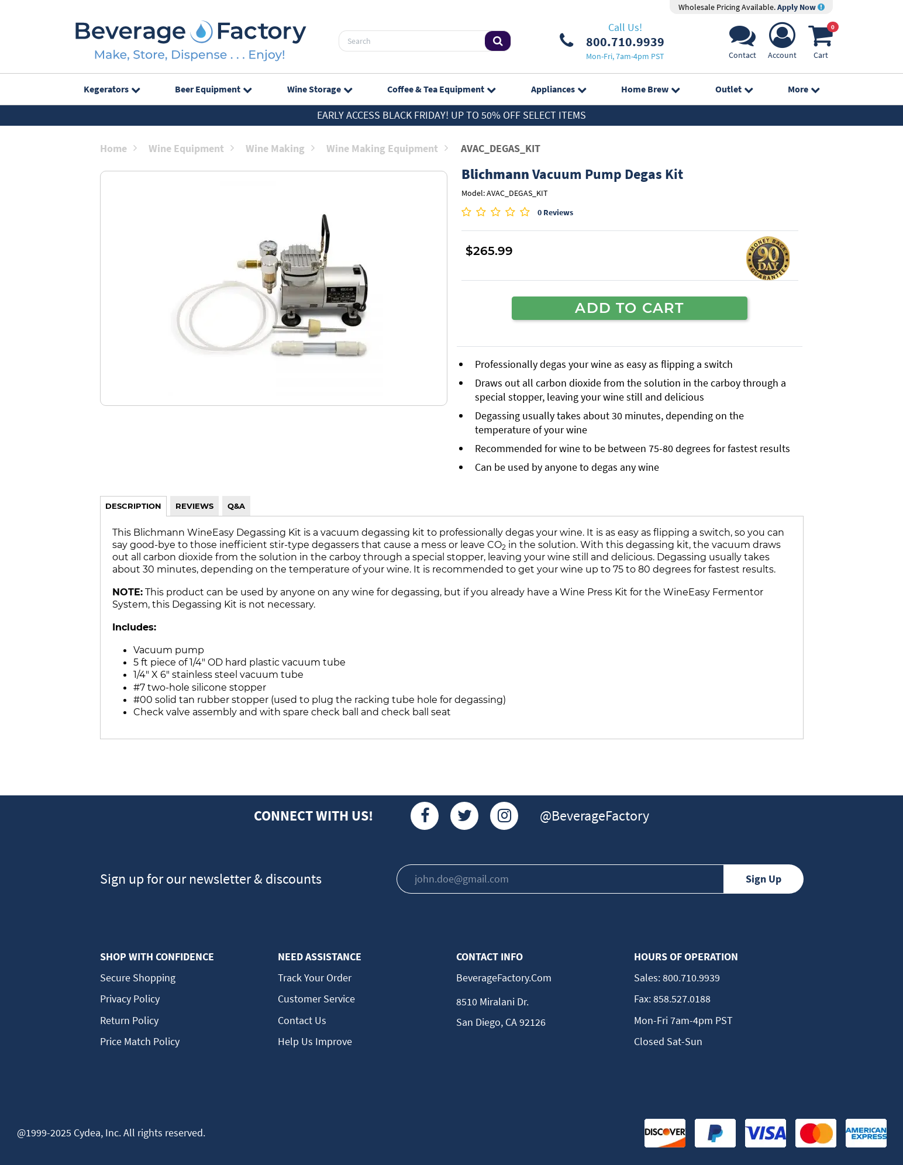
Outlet (734, 89)
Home (118, 148)
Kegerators (112, 89)
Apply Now (801, 7)
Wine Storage (319, 89)
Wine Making (280, 148)
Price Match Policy (140, 1041)
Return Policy (129, 1020)
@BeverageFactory (594, 815)
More (803, 89)
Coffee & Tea (441, 89)
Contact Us (302, 1020)
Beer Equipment (213, 89)
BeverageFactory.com (504, 977)
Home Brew (650, 89)
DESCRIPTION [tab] (133, 506)
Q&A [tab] (236, 506)
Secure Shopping (137, 977)
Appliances (558, 89)
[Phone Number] (612, 40)
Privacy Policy (130, 998)
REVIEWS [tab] (194, 506)
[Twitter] (464, 816)
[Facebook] (425, 816)
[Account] (782, 44)
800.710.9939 (690, 977)
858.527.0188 (681, 998)
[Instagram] (504, 816)
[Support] (742, 44)
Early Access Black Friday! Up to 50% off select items (451, 115)
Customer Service (316, 998)
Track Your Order (314, 977)
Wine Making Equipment (387, 148)
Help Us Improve (315, 1041)
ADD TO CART (629, 307)
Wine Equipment (191, 148)
